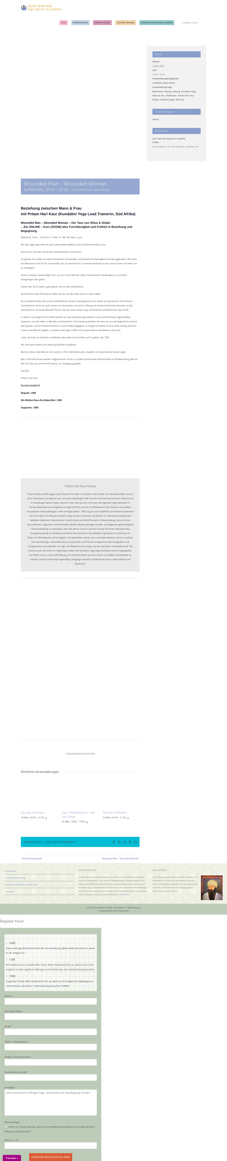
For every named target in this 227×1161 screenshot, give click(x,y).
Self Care (179, 99)
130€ (12, 959)
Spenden (10, 891)
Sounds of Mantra (32, 812)
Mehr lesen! (125, 894)
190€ (12, 976)
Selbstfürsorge (167, 99)
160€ (12, 943)
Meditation (171, 95)
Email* (7, 1026)
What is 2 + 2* (11, 1140)
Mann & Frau (158, 95)
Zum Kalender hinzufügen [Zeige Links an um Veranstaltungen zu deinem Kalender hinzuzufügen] (80, 753)
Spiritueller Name (13, 1011)
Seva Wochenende (32, 858)
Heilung (176, 91)
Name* (8, 996)
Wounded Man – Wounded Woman (120, 858)
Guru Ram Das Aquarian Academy (168, 138)
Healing (167, 91)
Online (155, 119)
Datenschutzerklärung (15, 877)
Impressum (11, 871)
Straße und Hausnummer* (17, 1056)
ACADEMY (157, 83)
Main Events (169, 83)
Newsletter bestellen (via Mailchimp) (21, 884)
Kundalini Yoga (188, 91)
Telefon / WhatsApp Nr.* (16, 1041)
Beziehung (157, 91)
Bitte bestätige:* (12, 1122)
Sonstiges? (9, 1087)
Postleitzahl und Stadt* (15, 1072)
